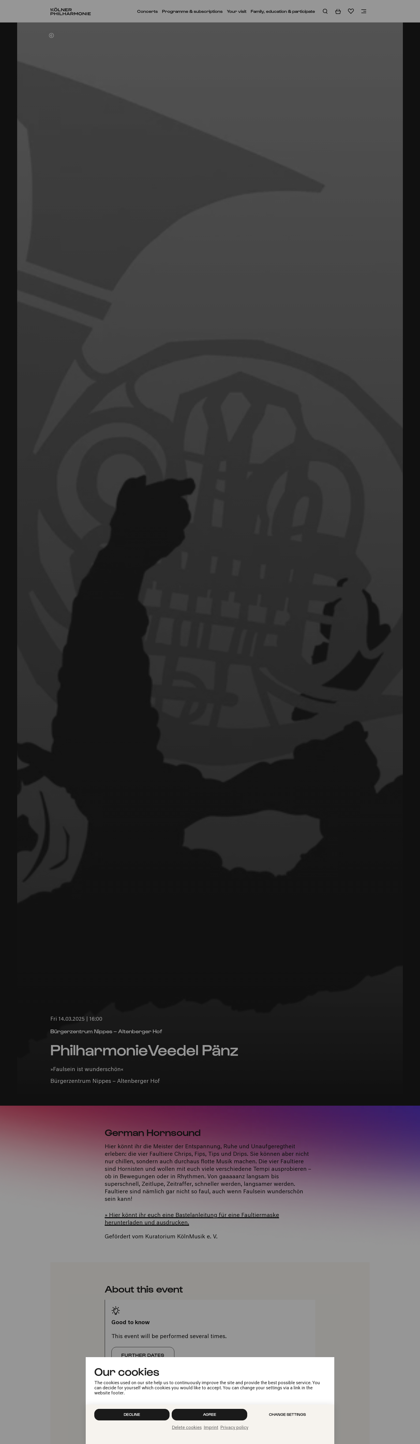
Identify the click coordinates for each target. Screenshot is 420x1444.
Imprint (211, 1428)
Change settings (287, 1414)
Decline (132, 1414)
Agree (209, 1414)
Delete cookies (187, 1428)
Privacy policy (234, 1428)
